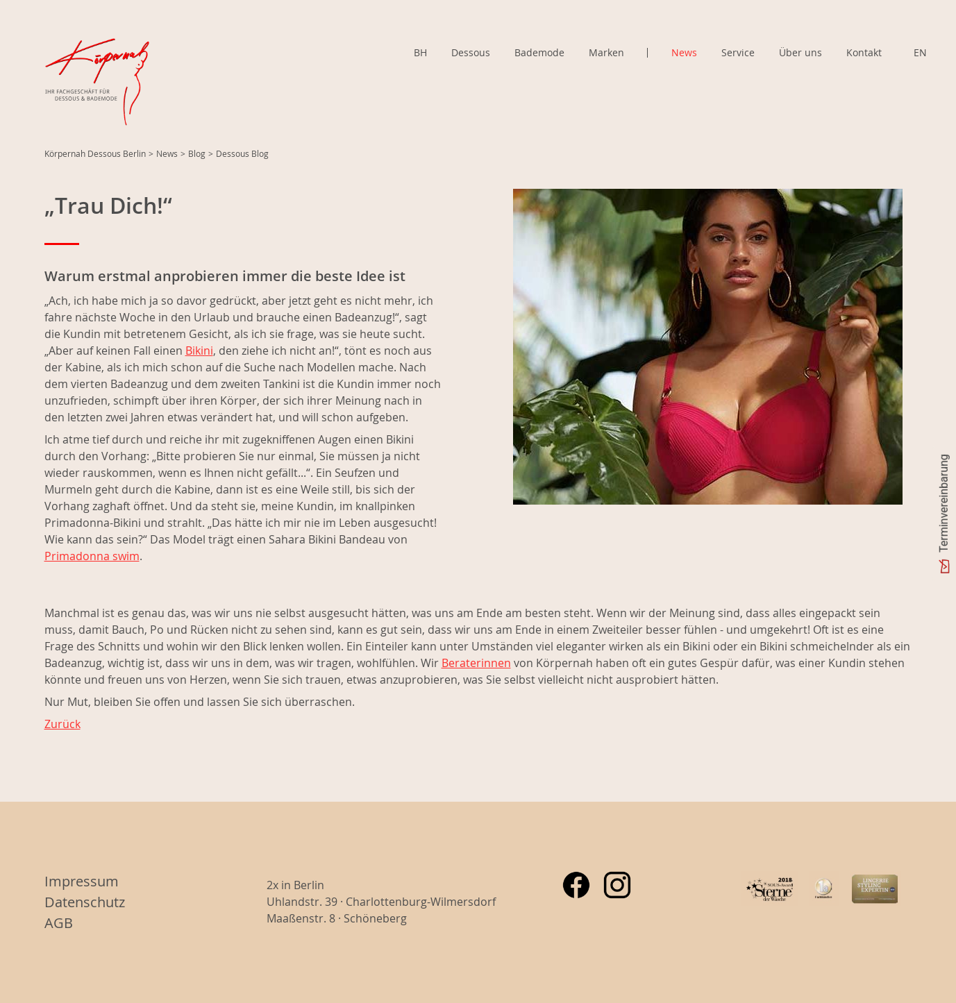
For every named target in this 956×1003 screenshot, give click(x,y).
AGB (58, 922)
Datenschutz (84, 902)
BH (420, 52)
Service (738, 52)
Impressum (81, 881)
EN (920, 52)
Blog (197, 153)
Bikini (199, 350)
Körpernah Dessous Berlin (95, 153)
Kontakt (864, 52)
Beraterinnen (476, 663)
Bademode (539, 52)
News (684, 52)
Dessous (470, 52)
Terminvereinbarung (943, 503)
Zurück (62, 724)
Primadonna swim (92, 556)
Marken (606, 53)
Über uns (800, 52)
